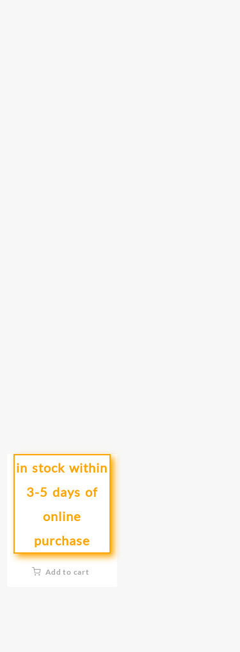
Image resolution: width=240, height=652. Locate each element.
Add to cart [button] (67, 572)
